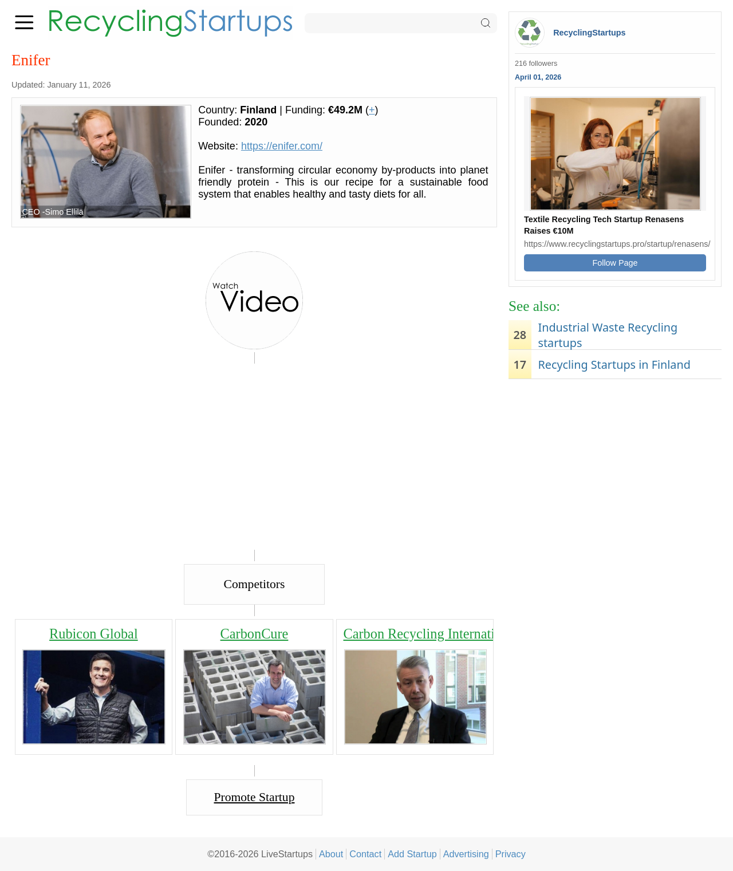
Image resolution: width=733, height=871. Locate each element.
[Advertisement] (615, 473)
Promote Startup (254, 797)
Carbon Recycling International (431, 633)
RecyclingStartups (589, 32)
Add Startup (412, 854)
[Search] (401, 23)
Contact (365, 854)
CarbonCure (254, 633)
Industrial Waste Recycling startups (607, 335)
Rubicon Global (93, 633)
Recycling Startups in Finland (614, 364)
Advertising (466, 854)
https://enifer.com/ (281, 146)
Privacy (510, 854)
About (331, 854)
